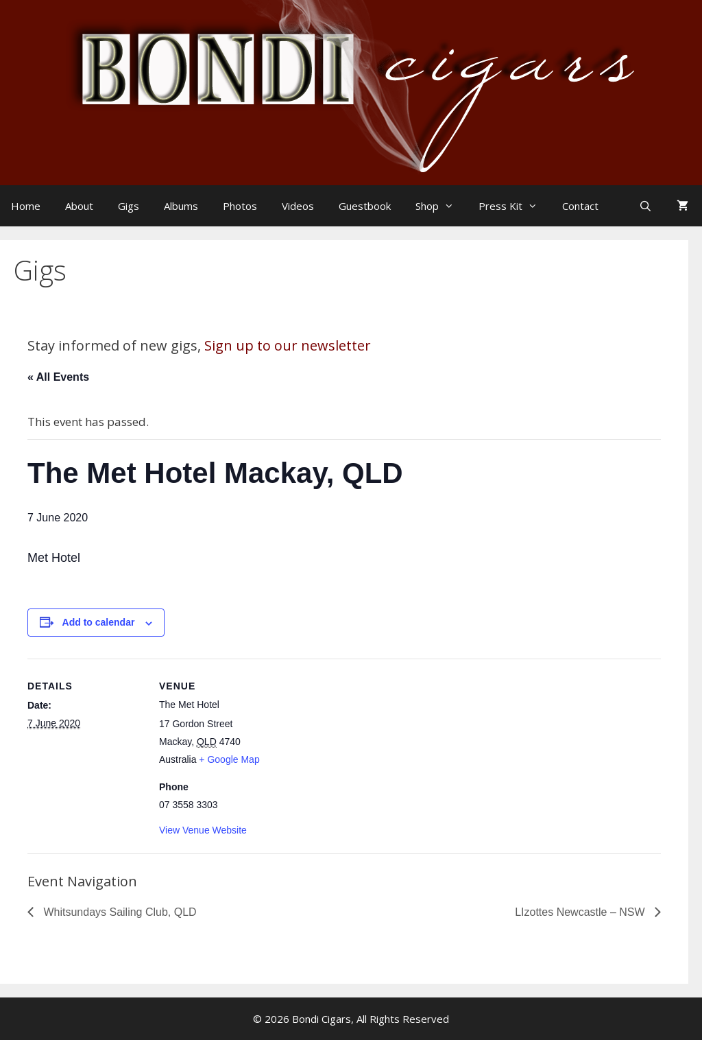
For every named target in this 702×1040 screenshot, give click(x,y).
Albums (181, 206)
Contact (580, 206)
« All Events (58, 377)
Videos (298, 206)
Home (25, 206)
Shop (441, 205)
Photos (240, 206)
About (79, 206)
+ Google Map (229, 759)
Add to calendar (98, 622)
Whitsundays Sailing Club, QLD (118, 912)
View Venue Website (203, 830)
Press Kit (515, 205)
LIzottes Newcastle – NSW (581, 912)
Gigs (128, 206)
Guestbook (365, 206)
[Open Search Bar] (647, 205)
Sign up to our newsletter (287, 345)
